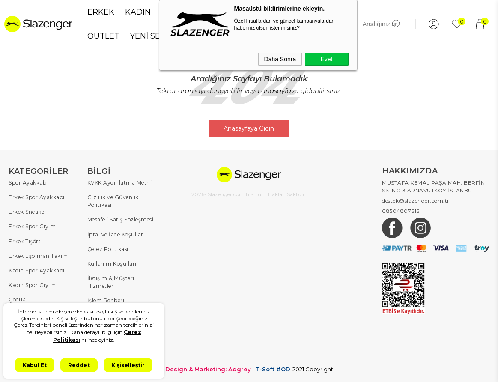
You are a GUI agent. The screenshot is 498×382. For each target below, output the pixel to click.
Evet (326, 59)
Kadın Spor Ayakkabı (37, 270)
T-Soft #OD (272, 368)
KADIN (138, 12)
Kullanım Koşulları (112, 263)
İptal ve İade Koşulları (116, 234)
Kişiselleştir (128, 365)
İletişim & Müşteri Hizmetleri (110, 282)
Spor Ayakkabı (28, 182)
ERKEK (100, 12)
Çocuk (17, 299)
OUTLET (103, 36)
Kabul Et (35, 365)
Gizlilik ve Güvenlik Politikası (113, 201)
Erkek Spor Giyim (32, 226)
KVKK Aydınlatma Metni (119, 182)
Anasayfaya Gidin (249, 128)
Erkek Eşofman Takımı (39, 255)
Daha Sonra (280, 59)
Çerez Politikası (107, 248)
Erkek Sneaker (28, 212)
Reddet (79, 365)
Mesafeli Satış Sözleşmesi (120, 219)
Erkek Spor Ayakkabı (37, 197)
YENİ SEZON (154, 36)
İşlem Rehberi (106, 300)
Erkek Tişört (25, 241)
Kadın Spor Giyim (32, 284)
